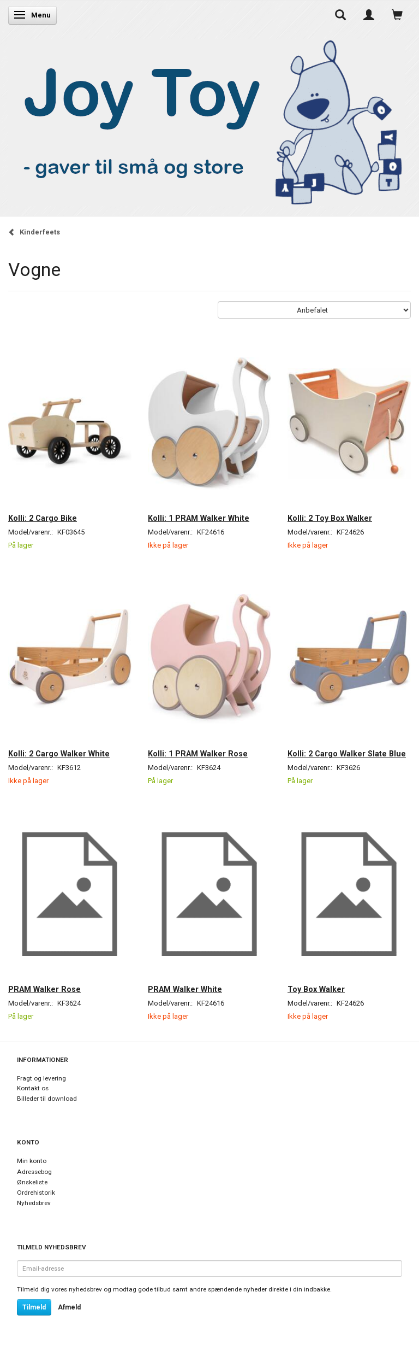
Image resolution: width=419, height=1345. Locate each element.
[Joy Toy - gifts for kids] (206, 120)
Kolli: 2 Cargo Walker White (59, 753)
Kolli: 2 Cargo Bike (42, 518)
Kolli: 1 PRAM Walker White (198, 518)
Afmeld (69, 1307)
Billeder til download (47, 1098)
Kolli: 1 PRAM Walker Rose (198, 753)
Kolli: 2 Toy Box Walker (330, 518)
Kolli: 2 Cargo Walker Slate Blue (347, 753)
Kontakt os (33, 1088)
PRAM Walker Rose (44, 989)
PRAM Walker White (185, 989)
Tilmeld (34, 1307)
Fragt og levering (41, 1078)
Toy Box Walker (316, 989)
